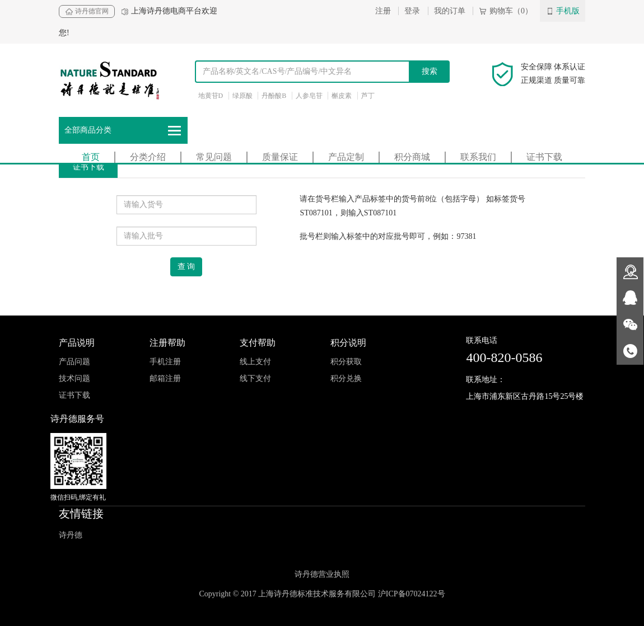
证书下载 (544, 157)
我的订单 (449, 11)
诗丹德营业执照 (322, 574)
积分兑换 (346, 378)
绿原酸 (242, 96)
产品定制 (346, 157)
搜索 (429, 71)
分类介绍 (148, 157)
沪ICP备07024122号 (411, 594)
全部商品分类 (123, 131)
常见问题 (214, 157)
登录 (412, 11)
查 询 (186, 266)
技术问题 (74, 378)
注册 (383, 11)
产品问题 (74, 361)
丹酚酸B (274, 96)
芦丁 (368, 96)
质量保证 (280, 157)
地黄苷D (210, 96)
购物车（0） (506, 11)
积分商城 (412, 157)
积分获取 (346, 361)
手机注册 (165, 361)
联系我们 (478, 157)
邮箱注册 (165, 378)
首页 (91, 157)
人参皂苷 (309, 96)
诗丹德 (70, 535)
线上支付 (255, 361)
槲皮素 (342, 96)
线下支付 (255, 378)
